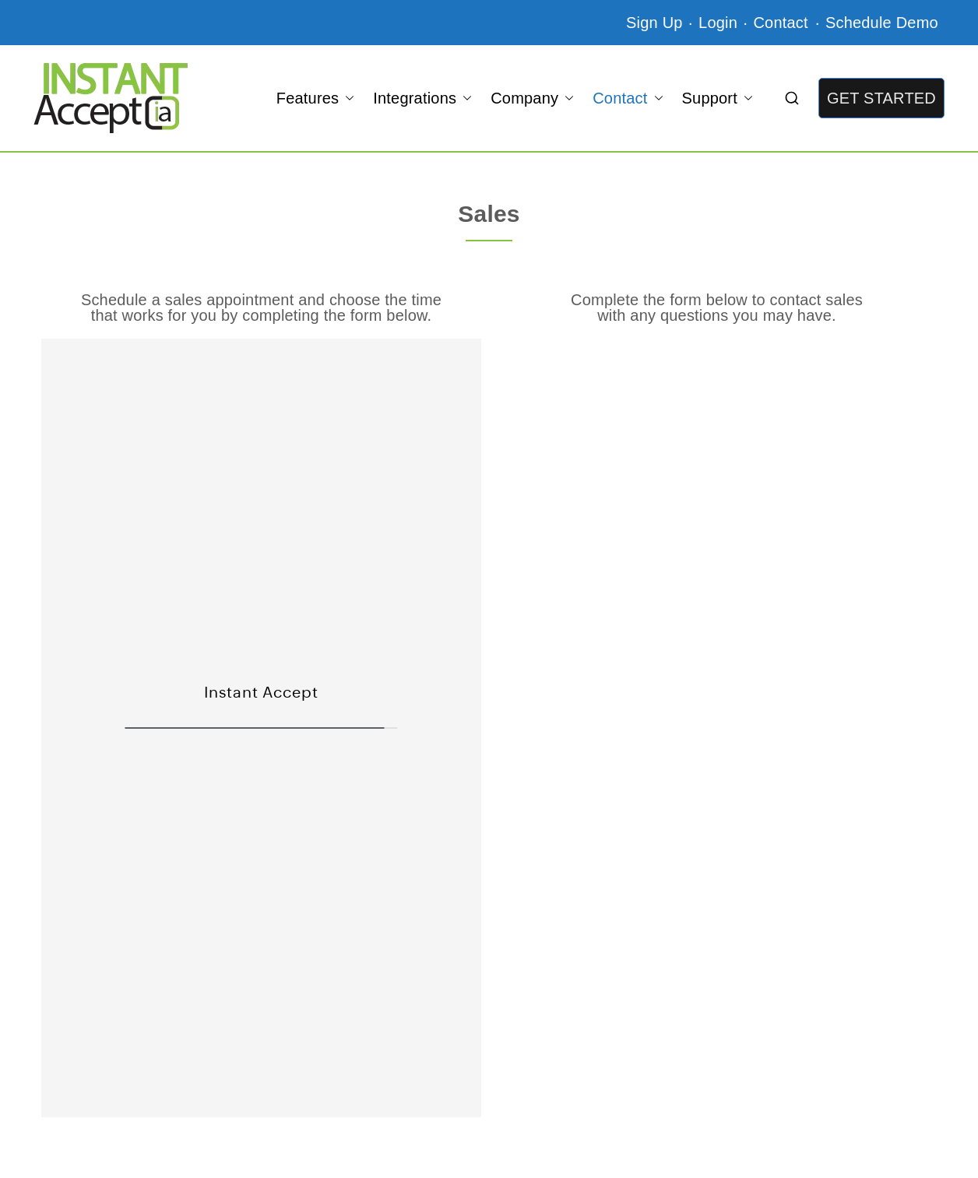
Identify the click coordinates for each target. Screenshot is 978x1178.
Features (315, 98)
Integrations (422, 98)
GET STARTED (881, 98)
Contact (782, 22)
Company (532, 98)
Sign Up (654, 22)
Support (717, 98)
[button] (346, 98)
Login (717, 22)
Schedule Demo (881, 22)
